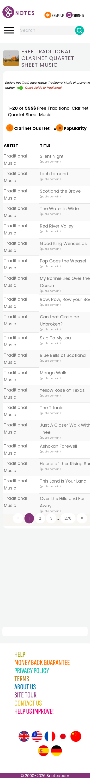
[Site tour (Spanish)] (43, 751)
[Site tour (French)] (50, 736)
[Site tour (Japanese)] (63, 736)
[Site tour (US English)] (37, 736)
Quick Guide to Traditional (43, 88)
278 (68, 518)
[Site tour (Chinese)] (76, 736)
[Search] (79, 30)
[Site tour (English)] (24, 736)
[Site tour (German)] (56, 751)
